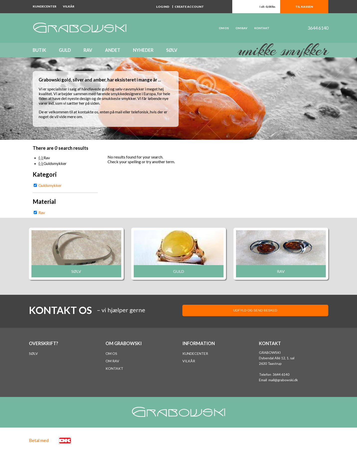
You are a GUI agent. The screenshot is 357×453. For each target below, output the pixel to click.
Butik (39, 50)
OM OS (224, 28)
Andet (112, 50)
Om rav (241, 28)
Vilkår (68, 6)
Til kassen (304, 6)
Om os (111, 353)
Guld (65, 50)
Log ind (162, 6)
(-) (41, 157)
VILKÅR (188, 361)
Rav (88, 50)
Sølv (171, 50)
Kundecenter (44, 6)
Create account (189, 6)
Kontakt (261, 28)
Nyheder (143, 50)
